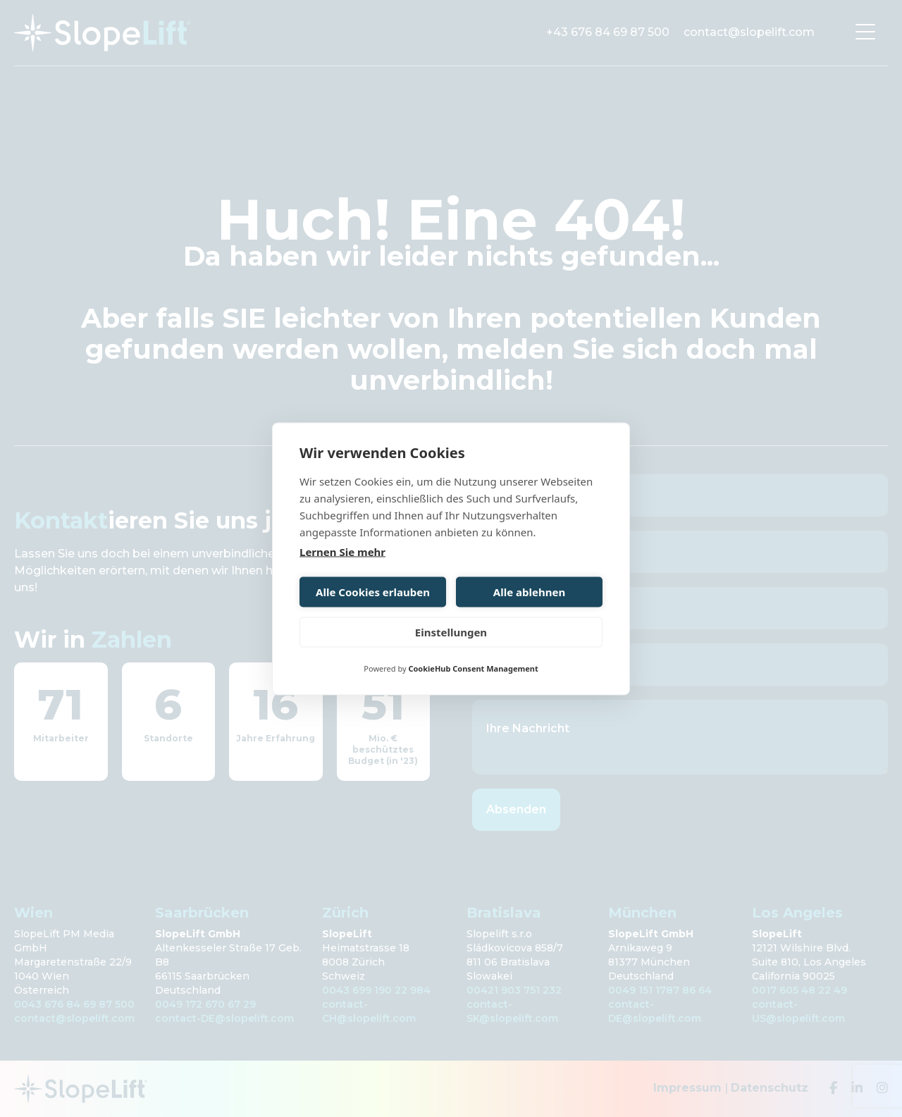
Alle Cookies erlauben (373, 592)
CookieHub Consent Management (473, 667)
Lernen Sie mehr (342, 551)
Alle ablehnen (529, 592)
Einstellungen (451, 632)
